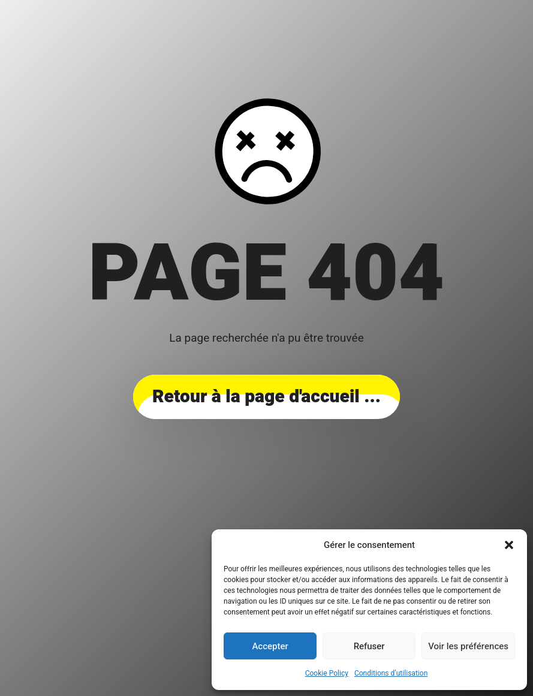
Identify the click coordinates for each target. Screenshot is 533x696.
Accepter (270, 646)
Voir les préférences (468, 646)
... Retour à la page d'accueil (266, 397)
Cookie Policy (326, 673)
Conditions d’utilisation (390, 673)
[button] (509, 545)
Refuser (369, 646)
